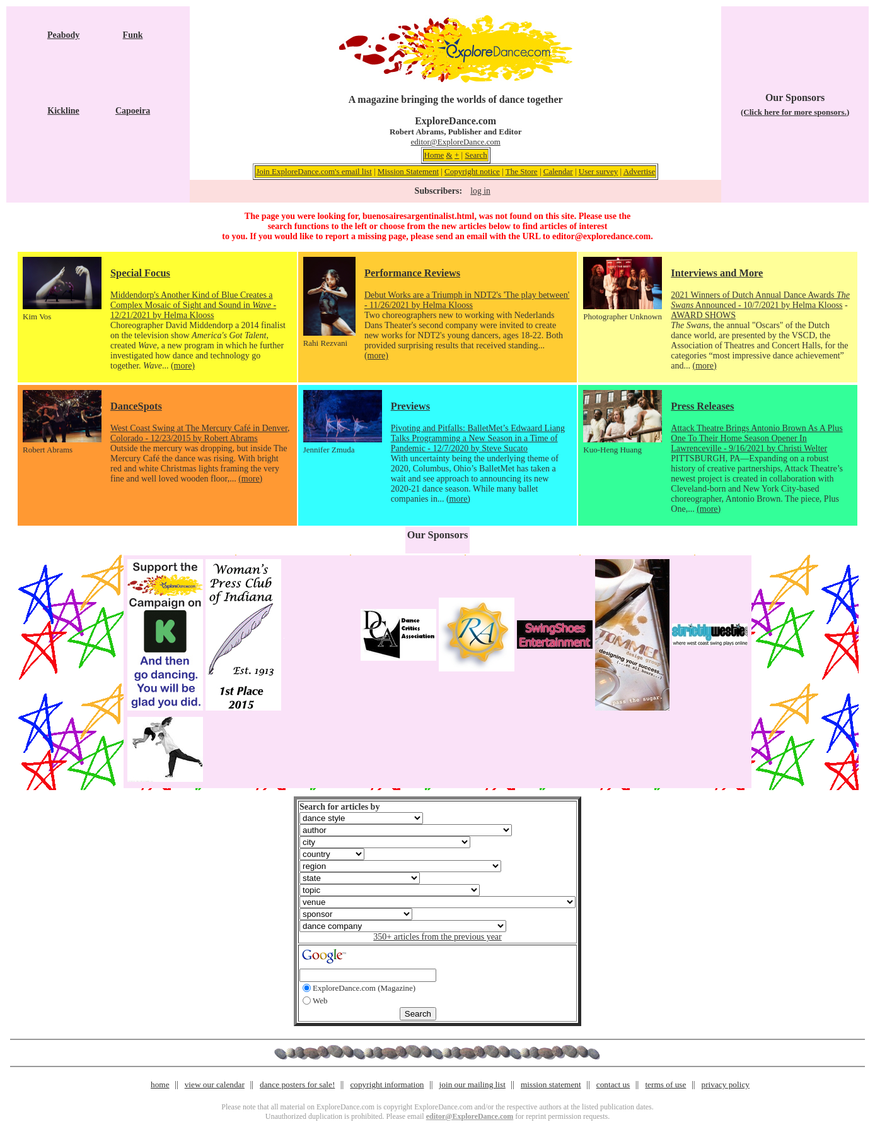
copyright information (387, 1084)
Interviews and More (717, 273)
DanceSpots (136, 406)
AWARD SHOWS (703, 315)
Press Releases (702, 406)
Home (434, 155)
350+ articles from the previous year (437, 937)
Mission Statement (408, 171)
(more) (183, 365)
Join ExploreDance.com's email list (314, 171)
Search (476, 155)
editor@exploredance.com (601, 236)
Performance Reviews (412, 273)
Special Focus (140, 273)
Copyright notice (472, 171)
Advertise (639, 171)
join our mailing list (472, 1084)
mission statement (551, 1084)
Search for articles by (339, 807)
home (160, 1084)
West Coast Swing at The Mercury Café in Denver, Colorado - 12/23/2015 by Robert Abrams (200, 433)
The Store (522, 171)
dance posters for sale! (297, 1084)
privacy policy (726, 1084)
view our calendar (215, 1084)
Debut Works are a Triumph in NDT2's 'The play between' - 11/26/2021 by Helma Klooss (466, 300)
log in (480, 191)
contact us (613, 1084)
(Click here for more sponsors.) (795, 112)
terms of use (665, 1084)
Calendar (558, 171)
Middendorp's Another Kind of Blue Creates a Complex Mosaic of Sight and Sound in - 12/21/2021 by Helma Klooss (193, 305)
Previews (410, 406)
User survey (598, 171)
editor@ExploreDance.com (456, 141)
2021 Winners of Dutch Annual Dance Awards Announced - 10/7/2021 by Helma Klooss (760, 300)
